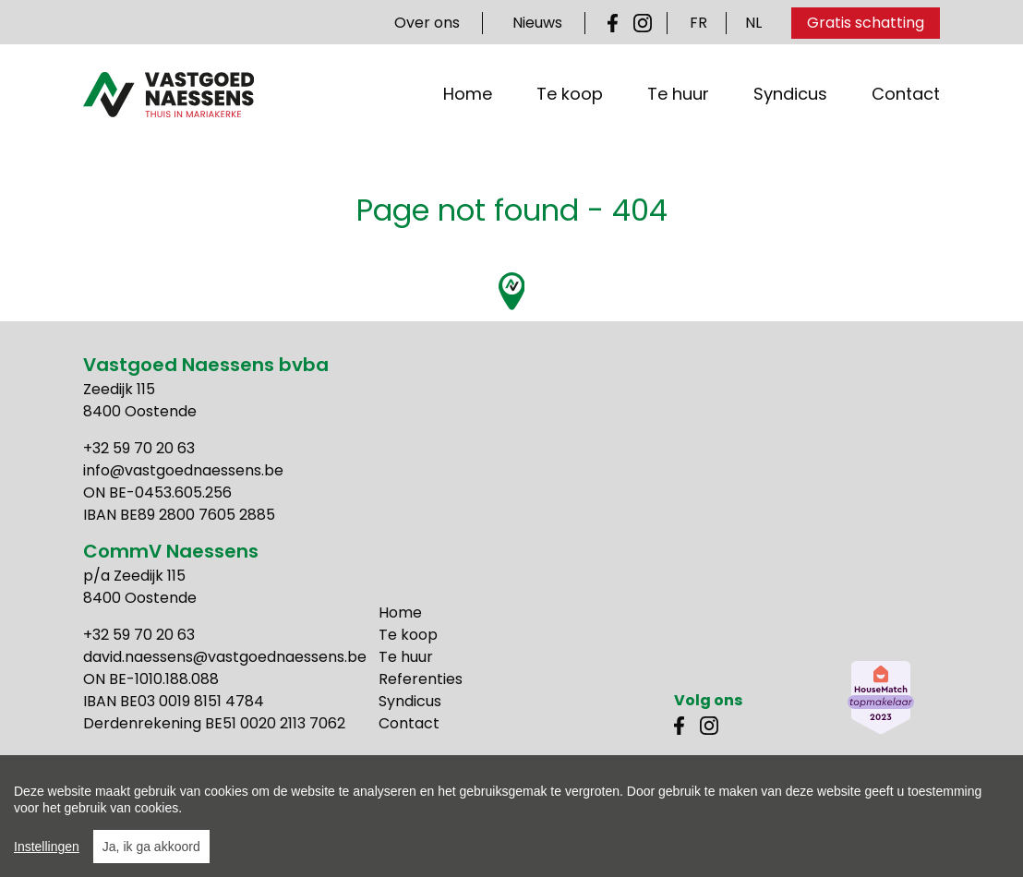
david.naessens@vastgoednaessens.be (225, 656)
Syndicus (790, 104)
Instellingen (46, 846)
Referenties (421, 679)
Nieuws (537, 22)
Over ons (427, 22)
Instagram (642, 23)
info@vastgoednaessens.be (183, 470)
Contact (906, 104)
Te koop (569, 104)
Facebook (617, 23)
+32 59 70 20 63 (139, 448)
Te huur (678, 104)
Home (467, 104)
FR (698, 22)
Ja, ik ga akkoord (151, 846)
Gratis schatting (865, 22)
